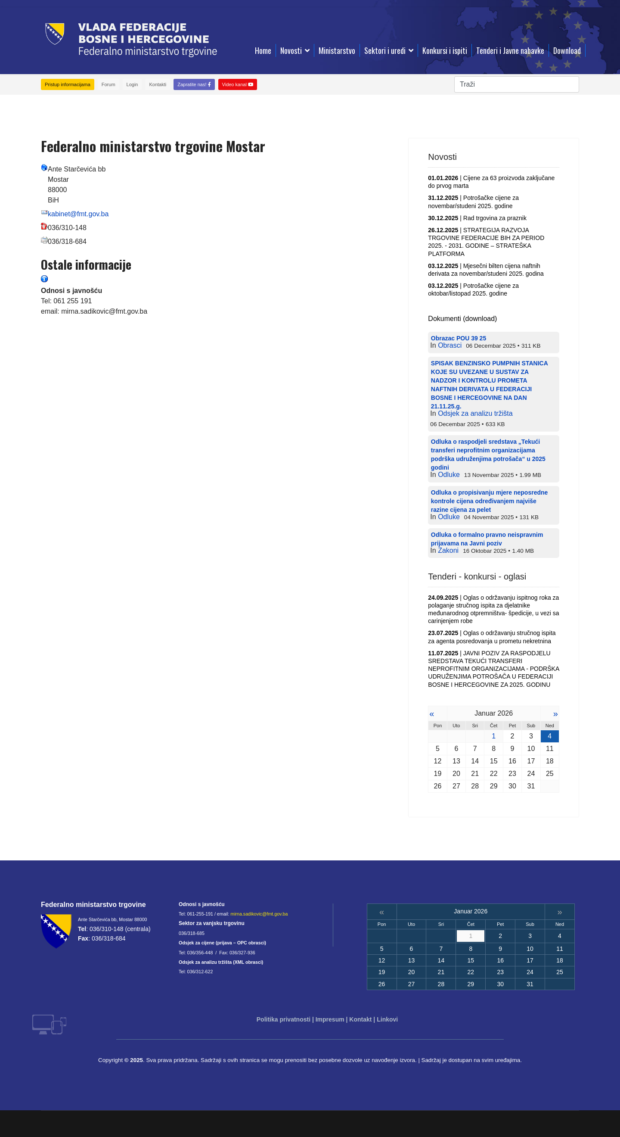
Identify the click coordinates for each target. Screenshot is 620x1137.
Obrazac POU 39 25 (458, 338)
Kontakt (360, 1019)
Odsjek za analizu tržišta (475, 413)
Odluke (449, 474)
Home (263, 50)
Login (132, 84)
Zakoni (448, 550)
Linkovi (387, 1019)
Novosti (291, 50)
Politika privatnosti (283, 1019)
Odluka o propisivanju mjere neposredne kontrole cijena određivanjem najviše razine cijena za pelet (489, 501)
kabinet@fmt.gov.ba (78, 214)
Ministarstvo (337, 50)
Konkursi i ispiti (444, 50)
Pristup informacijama (67, 84)
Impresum (330, 1019)
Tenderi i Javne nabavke (510, 50)
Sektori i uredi (385, 50)
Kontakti (157, 84)
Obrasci (450, 345)
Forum (108, 84)
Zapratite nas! (194, 84)
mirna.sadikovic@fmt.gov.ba (259, 913)
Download (567, 50)
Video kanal (237, 84)
